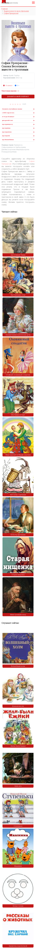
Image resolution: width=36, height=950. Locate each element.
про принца (6, 128)
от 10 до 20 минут (8, 116)
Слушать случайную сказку (12, 109)
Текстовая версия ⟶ (10, 91)
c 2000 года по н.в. (8, 113)
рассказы (10, 3)
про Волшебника (8, 139)
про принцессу (7, 124)
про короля (6, 136)
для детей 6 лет (7, 120)
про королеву (7, 132)
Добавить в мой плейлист (18, 96)
